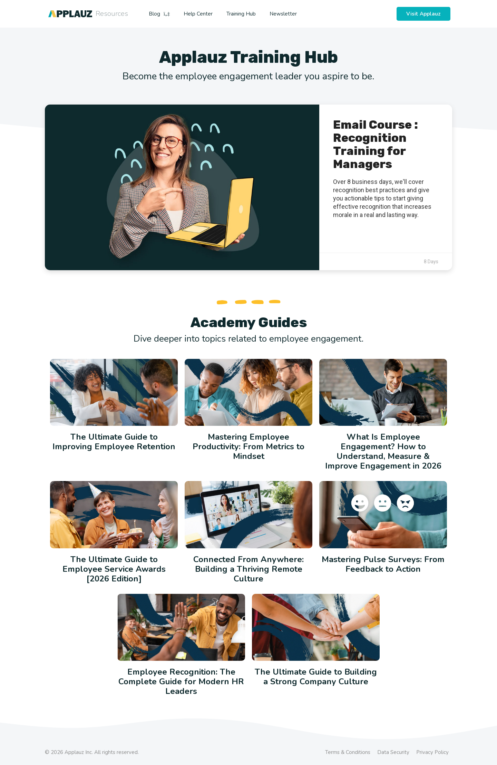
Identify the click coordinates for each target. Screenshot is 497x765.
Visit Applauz (423, 13)
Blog (159, 13)
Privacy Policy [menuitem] (432, 752)
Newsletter (283, 13)
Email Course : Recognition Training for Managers (375, 144)
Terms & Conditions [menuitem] (347, 752)
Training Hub (241, 13)
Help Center (198, 13)
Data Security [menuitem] (393, 752)
